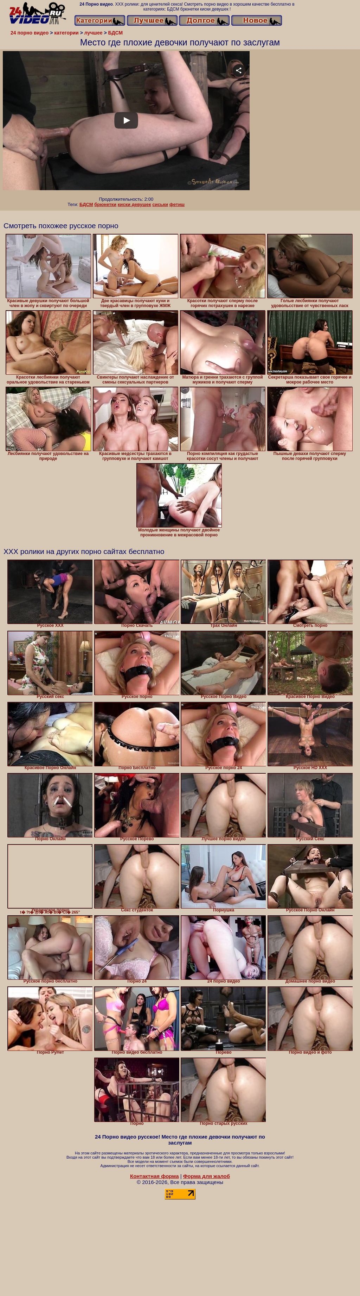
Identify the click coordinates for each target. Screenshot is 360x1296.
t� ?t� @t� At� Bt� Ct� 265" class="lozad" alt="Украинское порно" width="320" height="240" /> (50, 876)
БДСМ (86, 204)
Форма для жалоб (206, 1176)
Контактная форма (154, 1176)
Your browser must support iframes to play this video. (126, 123)
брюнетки (105, 204)
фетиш (177, 204)
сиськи (160, 204)
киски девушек (134, 204)
